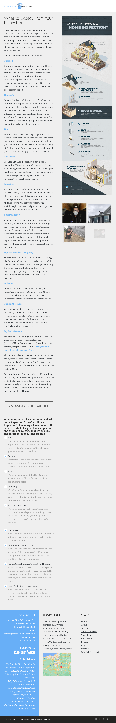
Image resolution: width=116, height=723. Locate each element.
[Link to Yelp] (104, 719)
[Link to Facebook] (92, 719)
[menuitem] (110, 6)
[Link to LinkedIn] (100, 719)
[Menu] (110, 6)
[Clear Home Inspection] (19, 6)
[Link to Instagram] (96, 719)
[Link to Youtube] (108, 719)
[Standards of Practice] (29, 406)
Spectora (47, 719)
